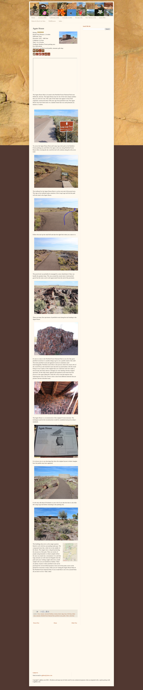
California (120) (54, 18)
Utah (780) (102, 18)
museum (38, 615)
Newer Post (36, 623)
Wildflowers (52, 21)
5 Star (38, 614)
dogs (63, 614)
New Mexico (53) (91, 18)
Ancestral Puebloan (49, 614)
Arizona (56, 614)
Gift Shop (69, 614)
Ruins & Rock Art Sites (38, 21)
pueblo (64, 615)
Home (33, 18)
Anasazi (42, 614)
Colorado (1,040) (67, 18)
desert (59, 614)
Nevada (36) (78, 18)
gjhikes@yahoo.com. (47, 675)
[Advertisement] (96, 44)
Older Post (74, 623)
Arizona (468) (42, 18)
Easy (65, 614)
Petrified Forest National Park (48, 615)
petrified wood (58, 615)
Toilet (67, 615)
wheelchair (71, 615)
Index (60, 21)
